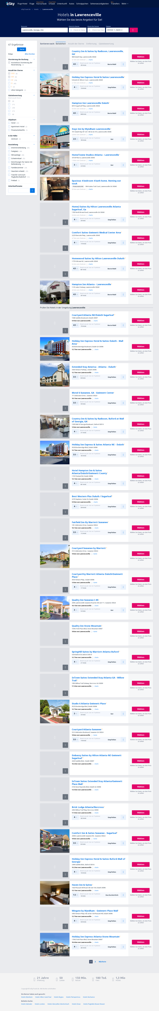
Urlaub (52, 3)
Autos (71, 3)
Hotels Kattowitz (26, 1004)
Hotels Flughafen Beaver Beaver (94, 1004)
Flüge (31, 3)
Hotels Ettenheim (27, 997)
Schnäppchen (82, 3)
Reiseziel (24, 26)
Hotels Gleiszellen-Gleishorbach (58, 1004)
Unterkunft (62, 3)
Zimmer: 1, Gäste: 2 (114, 30)
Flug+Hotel (22, 3)
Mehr (124, 3)
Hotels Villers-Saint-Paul (43, 997)
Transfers (115, 3)
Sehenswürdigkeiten (99, 3)
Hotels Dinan (76, 1004)
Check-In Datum (74, 26)
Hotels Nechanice (89, 997)
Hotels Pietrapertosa (73, 997)
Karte (21, 49)
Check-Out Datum (93, 26)
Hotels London (40, 1004)
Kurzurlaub (41, 3)
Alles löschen (30, 54)
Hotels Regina (58, 997)
